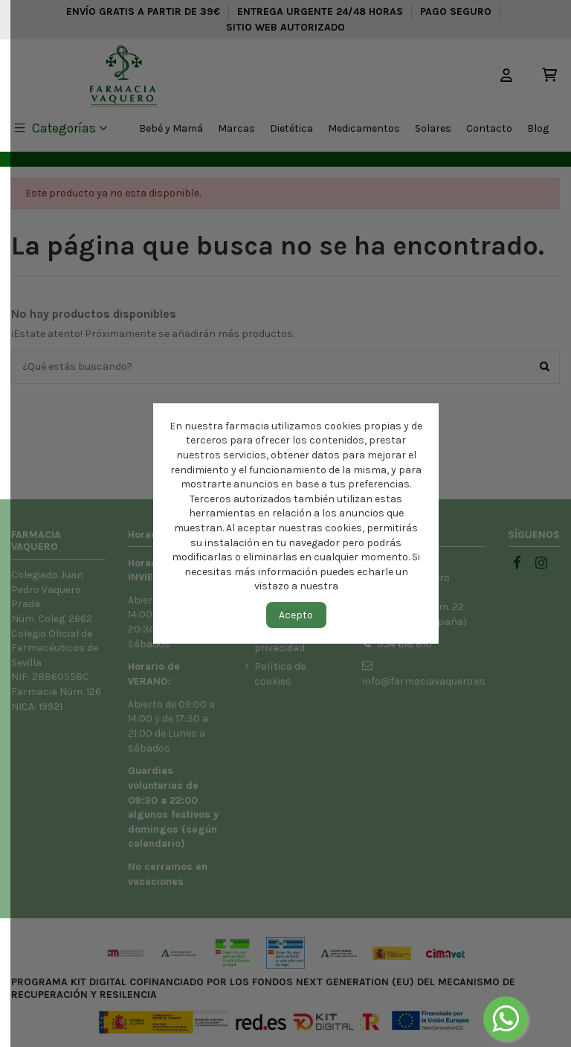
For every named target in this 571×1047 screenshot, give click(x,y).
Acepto (296, 615)
